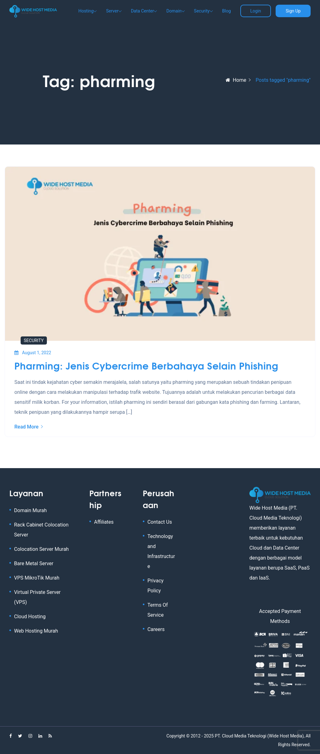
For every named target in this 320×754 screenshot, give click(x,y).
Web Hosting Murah (36, 631)
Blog (226, 10)
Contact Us (160, 522)
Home (236, 80)
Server (112, 10)
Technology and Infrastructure (161, 551)
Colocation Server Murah (41, 549)
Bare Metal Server (33, 563)
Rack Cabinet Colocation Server (41, 530)
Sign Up (293, 10)
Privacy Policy (156, 586)
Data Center (142, 10)
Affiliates (104, 522)
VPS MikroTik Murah (36, 578)
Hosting (86, 10)
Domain (173, 10)
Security (202, 10)
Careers (156, 629)
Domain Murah (30, 510)
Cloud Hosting (30, 616)
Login (255, 10)
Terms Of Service (158, 610)
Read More (28, 427)
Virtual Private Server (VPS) (37, 597)
